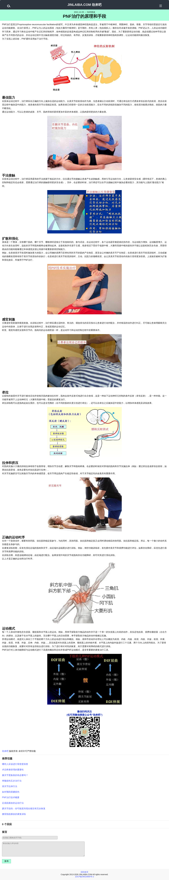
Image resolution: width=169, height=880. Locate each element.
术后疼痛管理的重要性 (13, 769)
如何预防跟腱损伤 (10, 792)
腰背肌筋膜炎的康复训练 (14, 814)
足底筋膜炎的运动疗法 (13, 803)
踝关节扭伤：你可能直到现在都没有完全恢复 (23, 808)
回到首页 (84, 872)
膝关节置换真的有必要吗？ (15, 775)
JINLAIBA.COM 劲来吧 (84, 5)
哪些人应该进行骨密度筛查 (15, 764)
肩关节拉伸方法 (9, 786)
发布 (6, 861)
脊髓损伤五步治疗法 (12, 781)
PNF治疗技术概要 (10, 797)
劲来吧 (5, 751)
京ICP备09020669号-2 (84, 877)
